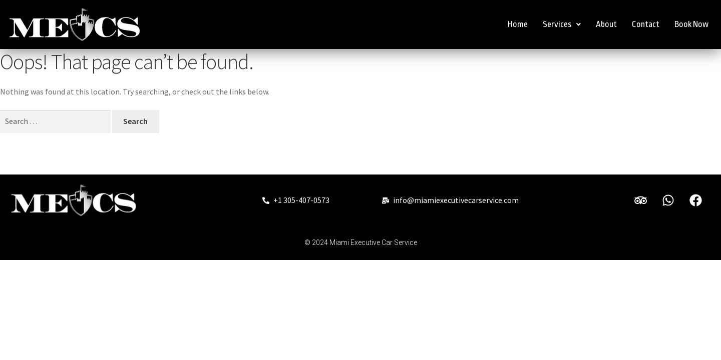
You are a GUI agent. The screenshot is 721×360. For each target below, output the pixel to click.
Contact (645, 24)
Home (518, 24)
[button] (561, 24)
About (606, 24)
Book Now (691, 24)
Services (562, 24)
